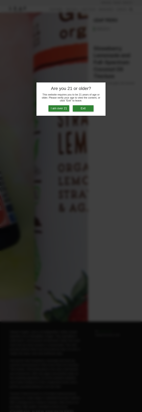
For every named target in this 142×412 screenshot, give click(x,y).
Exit (83, 108)
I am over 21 (59, 108)
